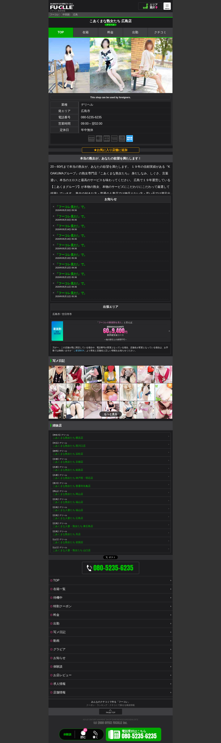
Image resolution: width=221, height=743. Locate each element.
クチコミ (160, 32)
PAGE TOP (110, 713)
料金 (110, 32)
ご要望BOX (79, 350)
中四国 (66, 14)
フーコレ (54, 14)
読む (83, 737)
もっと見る (110, 414)
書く (95, 737)
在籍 (86, 32)
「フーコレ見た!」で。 (71, 206)
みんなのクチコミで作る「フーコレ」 (110, 701)
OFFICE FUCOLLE (113, 723)
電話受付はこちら (139, 735)
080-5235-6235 (91, 117)
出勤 (135, 32)
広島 (75, 14)
